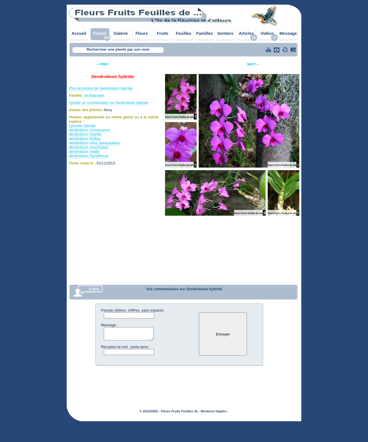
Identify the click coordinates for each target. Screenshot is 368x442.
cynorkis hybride (82, 126)
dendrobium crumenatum (89, 130)
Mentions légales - (215, 411)
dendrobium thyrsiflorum (88, 156)
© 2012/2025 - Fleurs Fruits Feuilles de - (169, 411)
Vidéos (267, 33)
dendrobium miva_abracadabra (94, 143)
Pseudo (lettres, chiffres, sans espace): (132, 310)
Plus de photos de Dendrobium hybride (101, 88)
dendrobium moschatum (88, 147)
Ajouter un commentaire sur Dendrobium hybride (108, 102)
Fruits (162, 33)
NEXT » (252, 64)
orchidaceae (94, 95)
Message (288, 33)
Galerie (121, 33)
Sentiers (225, 33)
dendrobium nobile (84, 151)
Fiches (99, 33)
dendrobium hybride (85, 134)
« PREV (102, 64)
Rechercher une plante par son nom (118, 49)
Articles (246, 33)
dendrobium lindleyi (85, 138)
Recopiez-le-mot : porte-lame (124, 347)
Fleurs (141, 33)
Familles (204, 33)
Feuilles (183, 33)
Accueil (79, 33)
